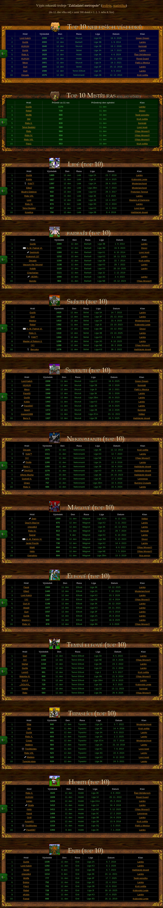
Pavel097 (28, 406)
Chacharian (32, 272)
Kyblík (33, 268)
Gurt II (25, 680)
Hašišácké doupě (139, 212)
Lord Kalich (25, 38)
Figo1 (28, 143)
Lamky (142, 42)
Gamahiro (32, 555)
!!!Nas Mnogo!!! (142, 131)
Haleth (25, 688)
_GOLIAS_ (24, 684)
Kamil (29, 813)
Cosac (29, 740)
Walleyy (29, 744)
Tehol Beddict (28, 127)
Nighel (25, 664)
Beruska (35, 349)
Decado (25, 75)
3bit (29, 119)
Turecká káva (29, 761)
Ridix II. (25, 54)
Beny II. (27, 418)
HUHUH (25, 46)
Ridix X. (32, 333)
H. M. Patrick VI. (34, 248)
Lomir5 (24, 672)
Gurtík (25, 42)
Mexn (25, 62)
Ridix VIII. (28, 139)
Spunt (27, 410)
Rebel (29, 110)
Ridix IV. (29, 135)
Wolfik (29, 115)
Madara (30, 757)
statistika (119, 5)
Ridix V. (27, 487)
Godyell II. (27, 478)
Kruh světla (142, 75)
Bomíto (32, 281)
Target (26, 870)
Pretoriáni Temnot (139, 192)
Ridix (28, 131)
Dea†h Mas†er (32, 522)
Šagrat (32, 535)
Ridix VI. (26, 624)
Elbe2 (29, 188)
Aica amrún (144, 555)
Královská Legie (139, 179)
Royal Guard (142, 58)
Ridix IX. (32, 531)
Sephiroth (34, 252)
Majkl (32, 547)
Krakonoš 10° (32, 256)
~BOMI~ (34, 276)
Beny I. (26, 466)
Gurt (25, 66)
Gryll (29, 817)
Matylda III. (24, 676)
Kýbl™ (31, 183)
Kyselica (29, 212)
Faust (26, 587)
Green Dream (142, 38)
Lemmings (143, 478)
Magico (32, 320)
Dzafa (28, 462)
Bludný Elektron (29, 192)
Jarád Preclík (32, 543)
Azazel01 (29, 821)
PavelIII (26, 393)
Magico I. (26, 620)
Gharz (27, 483)
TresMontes (31, 749)
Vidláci (141, 414)
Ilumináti (142, 46)
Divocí (142, 110)
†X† (33, 345)
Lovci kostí (142, 127)
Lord (29, 200)
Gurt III (26, 603)
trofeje (106, 5)
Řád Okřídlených (142, 54)
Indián (29, 801)
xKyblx (26, 894)
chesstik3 (32, 527)
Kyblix (29, 179)
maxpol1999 (27, 414)
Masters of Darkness (139, 200)
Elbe (29, 724)
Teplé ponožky (142, 115)
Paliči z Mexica (142, 62)
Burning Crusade (142, 483)
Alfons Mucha (27, 475)
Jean (34, 518)
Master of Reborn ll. (32, 341)
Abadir (26, 607)
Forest (26, 898)
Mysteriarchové (139, 183)
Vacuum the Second (33, 264)
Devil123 (28, 470)
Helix (32, 551)
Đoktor (26, 882)
